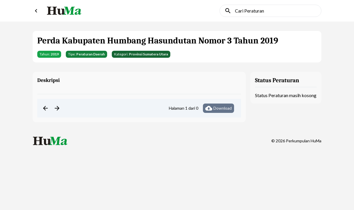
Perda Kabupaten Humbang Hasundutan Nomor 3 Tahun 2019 (157, 41)
